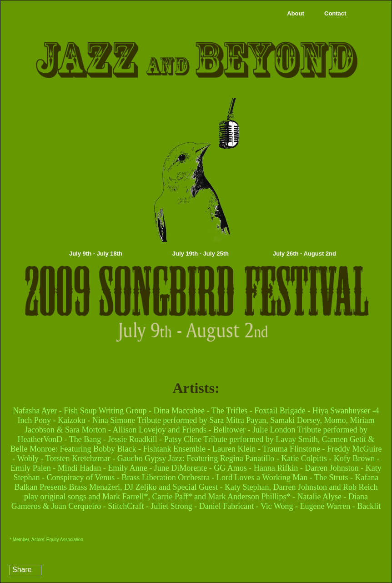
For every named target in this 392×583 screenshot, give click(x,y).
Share (22, 569)
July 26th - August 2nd (304, 253)
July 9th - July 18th (95, 253)
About (295, 13)
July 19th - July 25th (200, 253)
